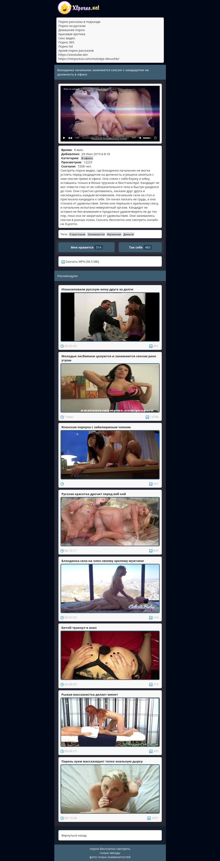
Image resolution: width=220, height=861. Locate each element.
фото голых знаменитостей (110, 857)
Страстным (77, 234)
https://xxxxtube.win (73, 54)
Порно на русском (72, 26)
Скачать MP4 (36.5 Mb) (80, 261)
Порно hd (65, 46)
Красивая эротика (71, 34)
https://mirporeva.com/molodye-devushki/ (89, 59)
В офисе (87, 158)
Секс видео (66, 38)
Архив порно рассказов (76, 50)
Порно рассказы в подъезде (79, 22)
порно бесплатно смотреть (110, 849)
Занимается (96, 234)
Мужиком (114, 234)
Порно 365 (66, 42)
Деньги (128, 234)
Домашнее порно (71, 30)
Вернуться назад (74, 835)
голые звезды (110, 853)
